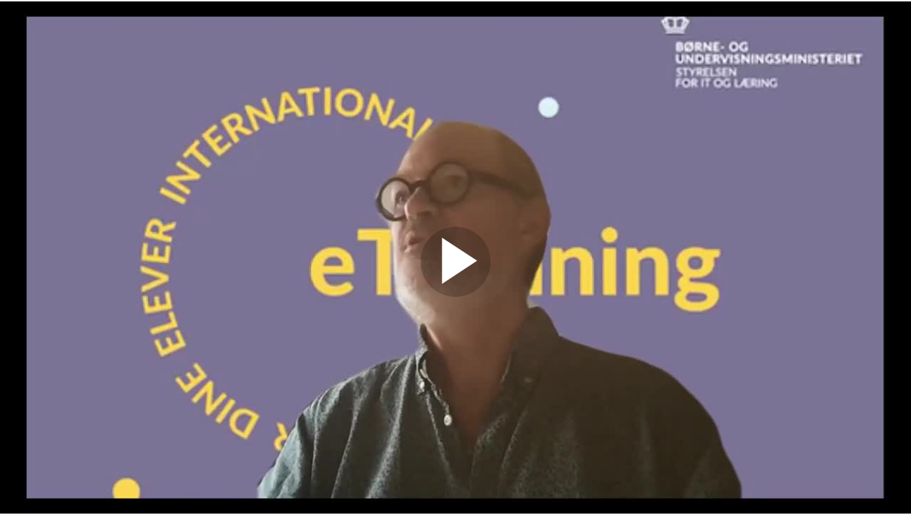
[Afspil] (455, 293)
